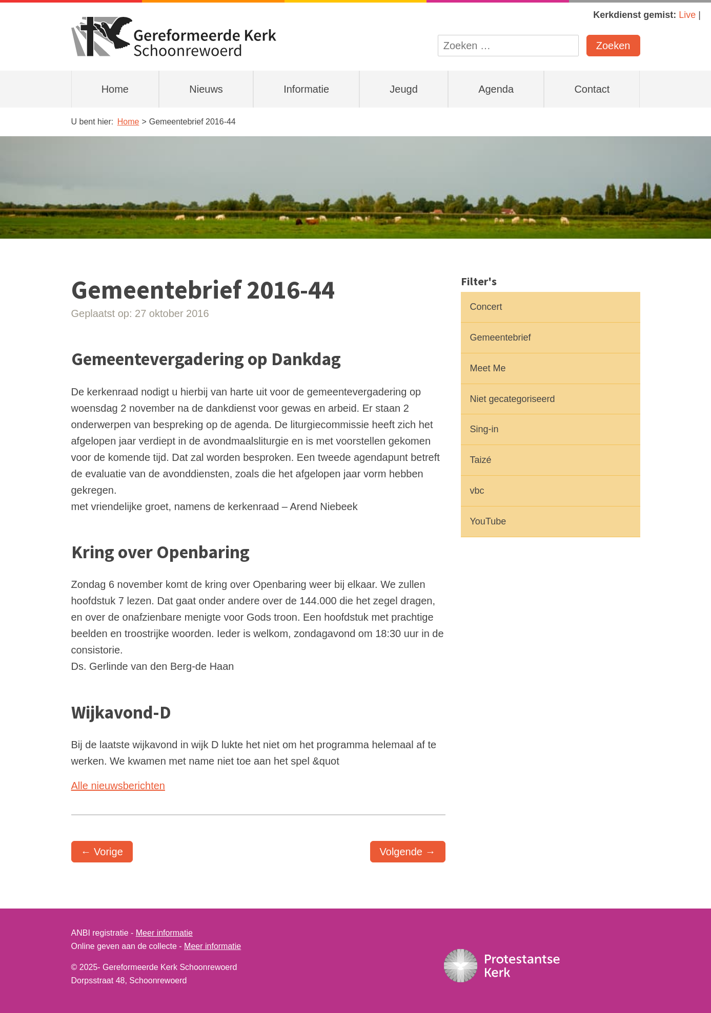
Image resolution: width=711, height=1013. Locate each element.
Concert (486, 307)
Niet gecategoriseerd (512, 399)
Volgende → (408, 851)
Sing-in (484, 429)
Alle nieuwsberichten (118, 785)
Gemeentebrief (500, 337)
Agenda (496, 89)
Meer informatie (164, 932)
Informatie (306, 89)
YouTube (488, 521)
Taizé (481, 460)
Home (115, 89)
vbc (477, 491)
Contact (592, 89)
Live (687, 15)
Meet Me (488, 368)
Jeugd (404, 89)
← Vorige (102, 851)
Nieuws (206, 89)
